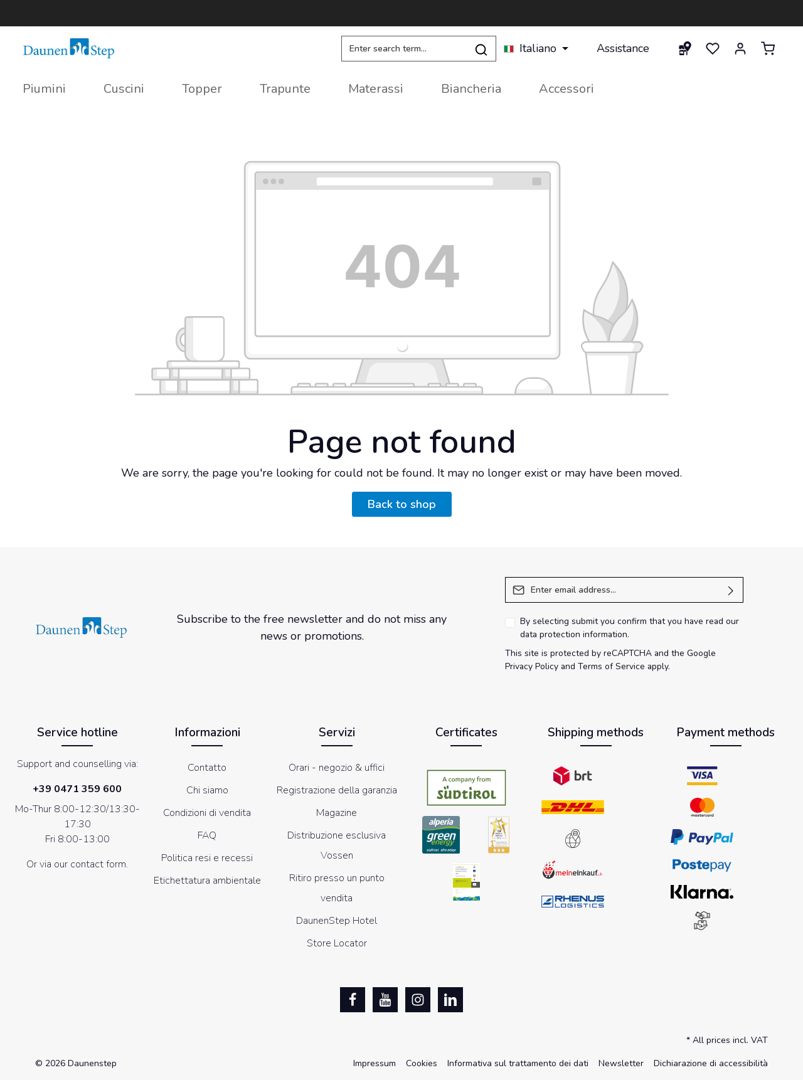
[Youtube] (385, 999)
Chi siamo (207, 790)
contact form (98, 864)
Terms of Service (611, 666)
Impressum (374, 1063)
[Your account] (740, 48)
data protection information (573, 634)
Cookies (421, 1063)
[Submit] (731, 590)
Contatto (207, 768)
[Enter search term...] (404, 48)
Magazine (336, 813)
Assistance (623, 48)
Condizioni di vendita (207, 813)
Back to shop (402, 504)
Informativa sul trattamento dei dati (517, 1063)
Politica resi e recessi (207, 858)
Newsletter (621, 1063)
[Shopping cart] (767, 48)
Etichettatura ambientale (207, 880)
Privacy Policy (531, 666)
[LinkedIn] (450, 999)
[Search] (481, 48)
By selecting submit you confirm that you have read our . (629, 627)
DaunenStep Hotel (336, 921)
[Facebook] (352, 999)
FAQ (207, 835)
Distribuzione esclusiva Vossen (336, 845)
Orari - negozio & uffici (337, 768)
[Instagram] (417, 999)
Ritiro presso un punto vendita (337, 888)
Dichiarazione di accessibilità (711, 1063)
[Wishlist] (712, 48)
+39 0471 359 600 (77, 789)
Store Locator (337, 943)
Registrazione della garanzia (337, 790)
